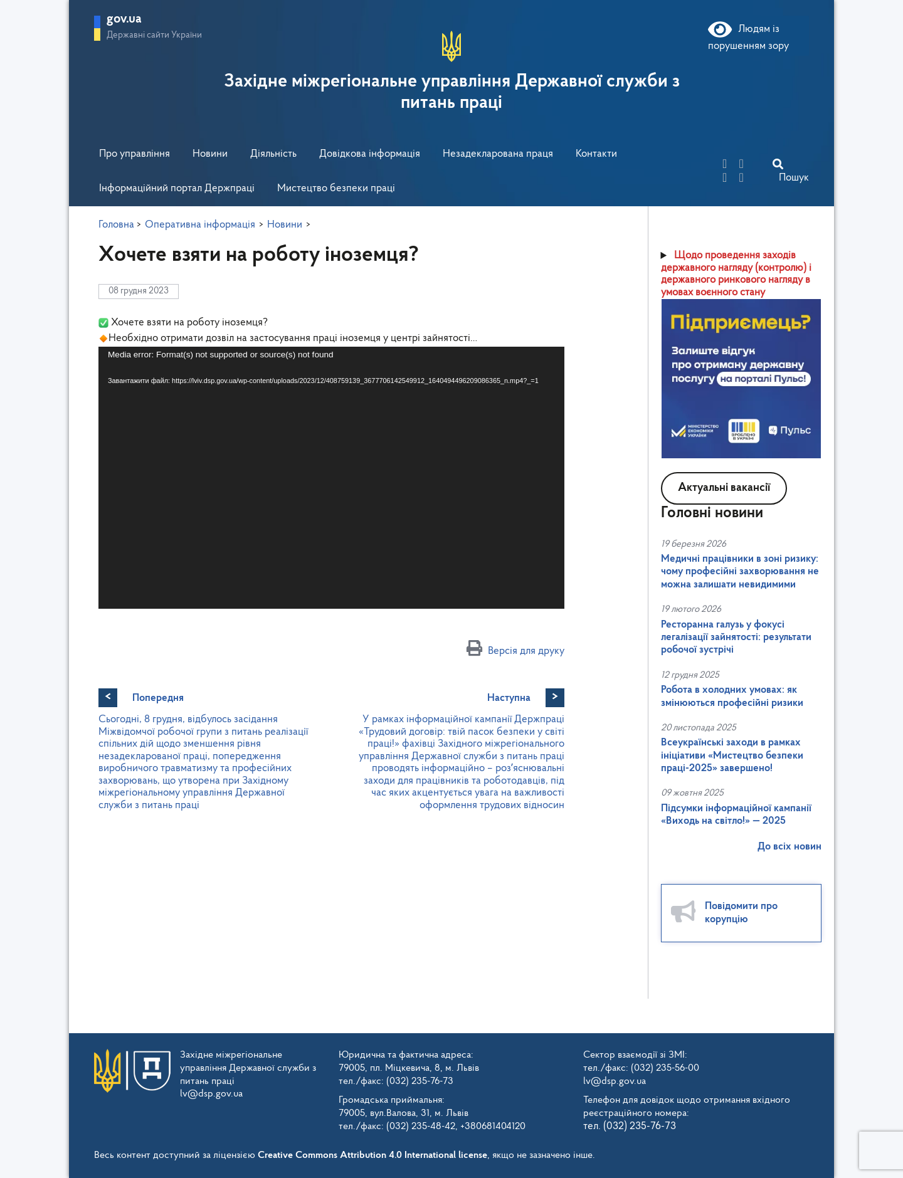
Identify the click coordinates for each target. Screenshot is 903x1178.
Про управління (134, 154)
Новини (210, 154)
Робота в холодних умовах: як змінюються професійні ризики (732, 696)
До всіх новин (789, 846)
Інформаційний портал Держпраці (177, 188)
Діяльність (273, 154)
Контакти (596, 154)
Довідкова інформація (369, 154)
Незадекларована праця (498, 154)
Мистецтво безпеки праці (336, 188)
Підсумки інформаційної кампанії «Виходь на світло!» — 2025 (736, 814)
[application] (331, 478)
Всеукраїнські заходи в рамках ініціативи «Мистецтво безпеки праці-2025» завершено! (732, 755)
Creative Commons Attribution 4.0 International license (372, 1155)
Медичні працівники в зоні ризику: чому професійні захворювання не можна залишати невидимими (740, 572)
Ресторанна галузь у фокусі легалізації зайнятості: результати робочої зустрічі (736, 637)
